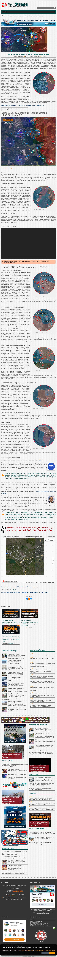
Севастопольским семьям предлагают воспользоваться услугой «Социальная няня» (16, 862)
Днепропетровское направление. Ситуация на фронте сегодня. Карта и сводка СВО (41, 808)
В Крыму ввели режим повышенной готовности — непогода (15, 679)
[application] (28, 243)
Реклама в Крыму (35, 922)
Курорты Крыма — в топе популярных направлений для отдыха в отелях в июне (41, 843)
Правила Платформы (36, 921)
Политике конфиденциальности (26, 950)
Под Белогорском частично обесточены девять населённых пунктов (41, 676)
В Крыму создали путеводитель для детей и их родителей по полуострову (44, 838)
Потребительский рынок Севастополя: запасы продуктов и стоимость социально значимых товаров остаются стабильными (14, 696)
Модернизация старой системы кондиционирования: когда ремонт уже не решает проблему (42, 695)
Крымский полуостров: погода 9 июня (41, 655)
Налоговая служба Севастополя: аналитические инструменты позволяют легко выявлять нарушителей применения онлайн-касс (41, 753)
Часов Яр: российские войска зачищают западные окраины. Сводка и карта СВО (41, 798)
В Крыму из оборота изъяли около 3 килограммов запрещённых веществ (40, 705)
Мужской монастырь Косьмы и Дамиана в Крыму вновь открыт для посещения (11, 755)
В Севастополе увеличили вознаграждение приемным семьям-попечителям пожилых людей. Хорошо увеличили (42, 665)
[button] (28, 243)
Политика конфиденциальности (39, 923)
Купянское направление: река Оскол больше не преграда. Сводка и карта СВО (42, 803)
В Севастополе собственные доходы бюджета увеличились (40, 788)
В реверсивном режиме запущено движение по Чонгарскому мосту (14, 662)
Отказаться (45, 953)
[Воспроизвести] (3, 257)
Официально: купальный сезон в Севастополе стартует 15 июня (44, 746)
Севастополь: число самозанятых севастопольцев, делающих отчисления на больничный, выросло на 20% (16, 656)
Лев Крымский (20, 56)
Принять (52, 953)
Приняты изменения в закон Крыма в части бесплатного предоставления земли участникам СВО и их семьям (38, 768)
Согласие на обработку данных (39, 925)
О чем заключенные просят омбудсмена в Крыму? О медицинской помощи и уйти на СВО (17, 668)
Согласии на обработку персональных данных (44, 950)
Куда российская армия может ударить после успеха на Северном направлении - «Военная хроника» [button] (26, 261)
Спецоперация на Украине (12, 15)
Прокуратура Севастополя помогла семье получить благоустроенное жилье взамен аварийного (42, 689)
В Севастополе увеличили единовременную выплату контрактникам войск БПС (15, 673)
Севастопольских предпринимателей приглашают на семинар (41, 700)
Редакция (33, 920)
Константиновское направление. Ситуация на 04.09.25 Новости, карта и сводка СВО (39, 824)
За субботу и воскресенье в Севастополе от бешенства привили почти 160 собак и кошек (17, 690)
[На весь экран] (53, 257)
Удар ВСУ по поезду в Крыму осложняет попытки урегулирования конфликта (16, 684)
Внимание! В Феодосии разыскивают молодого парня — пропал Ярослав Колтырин (40, 671)
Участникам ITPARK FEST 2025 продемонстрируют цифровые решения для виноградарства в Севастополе (17, 776)
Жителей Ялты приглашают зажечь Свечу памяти (42, 659)
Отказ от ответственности (37, 924)
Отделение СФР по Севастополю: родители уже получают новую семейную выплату (14, 872)
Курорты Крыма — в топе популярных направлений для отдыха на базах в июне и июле (42, 682)
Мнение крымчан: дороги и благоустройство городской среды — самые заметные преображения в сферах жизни (17, 703)
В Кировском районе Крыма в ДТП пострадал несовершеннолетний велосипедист (10, 800)
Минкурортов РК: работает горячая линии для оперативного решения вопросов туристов (44, 779)
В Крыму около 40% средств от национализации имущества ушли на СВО (14, 857)
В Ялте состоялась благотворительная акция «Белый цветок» (17, 770)
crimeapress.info (10, 895)
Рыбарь (22, 587)
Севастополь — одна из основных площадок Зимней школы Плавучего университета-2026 (15, 765)
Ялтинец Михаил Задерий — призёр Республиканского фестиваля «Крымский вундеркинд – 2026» (16, 867)
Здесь (14, 589)
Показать (24, 109)
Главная (3, 15)
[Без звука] (51, 257)
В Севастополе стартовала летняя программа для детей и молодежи (17, 709)
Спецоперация (11, 643)
